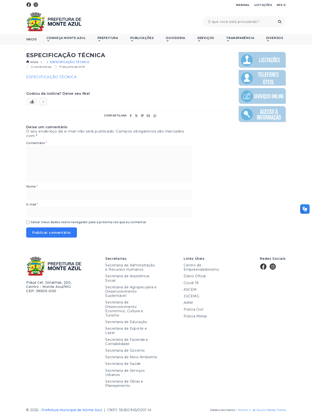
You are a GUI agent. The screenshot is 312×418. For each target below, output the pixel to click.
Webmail (243, 5)
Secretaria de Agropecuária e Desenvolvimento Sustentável (131, 291)
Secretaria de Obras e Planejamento (124, 383)
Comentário (36, 143)
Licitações (263, 5)
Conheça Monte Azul (66, 39)
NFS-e (281, 5)
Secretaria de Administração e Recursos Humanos (130, 267)
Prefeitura (107, 39)
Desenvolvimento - (237, 410)
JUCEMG (191, 296)
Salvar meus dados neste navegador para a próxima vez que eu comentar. (89, 222)
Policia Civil (193, 309)
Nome (32, 186)
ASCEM (190, 289)
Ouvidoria (175, 39)
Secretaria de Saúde (123, 364)
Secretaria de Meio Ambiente (131, 357)
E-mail (32, 204)
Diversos (274, 39)
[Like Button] (32, 101)
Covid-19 (191, 283)
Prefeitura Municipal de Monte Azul (54, 21)
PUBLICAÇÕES (142, 39)
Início (31, 39)
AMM (188, 303)
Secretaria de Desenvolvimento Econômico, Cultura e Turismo (124, 308)
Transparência (240, 39)
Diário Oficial (195, 276)
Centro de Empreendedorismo (201, 267)
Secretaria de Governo (125, 350)
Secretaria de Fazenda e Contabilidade (126, 341)
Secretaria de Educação (126, 322)
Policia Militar (195, 316)
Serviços (205, 39)
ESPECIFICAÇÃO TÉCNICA (51, 77)
